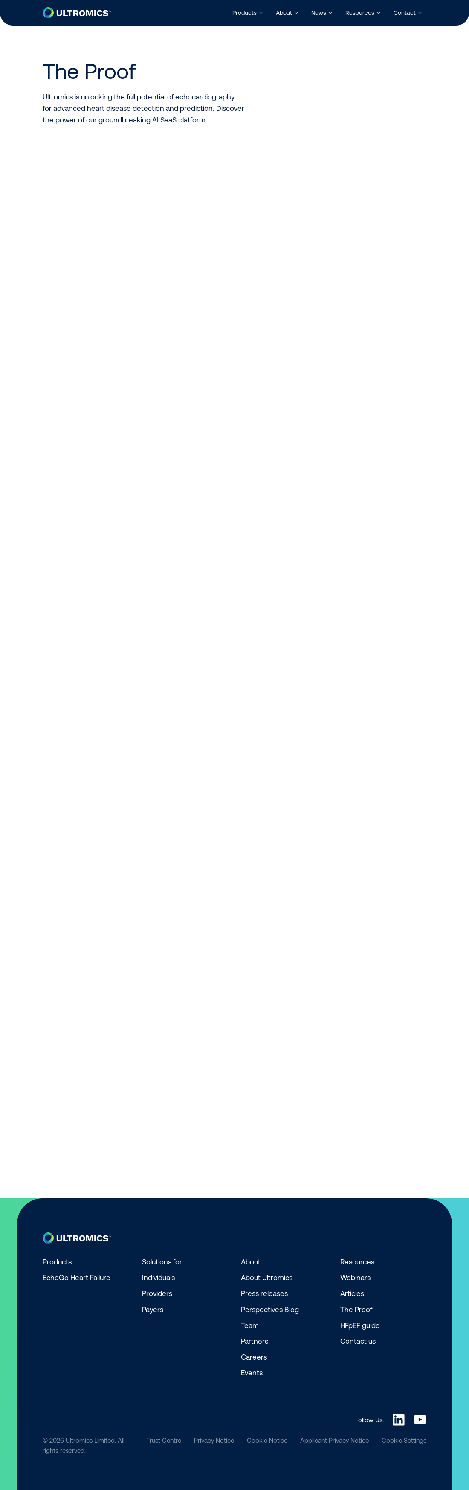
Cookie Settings (404, 1440)
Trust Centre (163, 1440)
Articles (352, 1293)
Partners (254, 1341)
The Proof (356, 1309)
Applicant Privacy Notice (334, 1440)
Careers (254, 1357)
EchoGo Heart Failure (76, 1277)
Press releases (264, 1293)
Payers (152, 1309)
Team (250, 1325)
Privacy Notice (214, 1440)
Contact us (358, 1341)
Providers (157, 1293)
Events (252, 1372)
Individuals (158, 1277)
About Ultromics (266, 1277)
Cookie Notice (267, 1440)
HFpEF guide (360, 1325)
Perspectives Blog (270, 1309)
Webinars (355, 1277)
